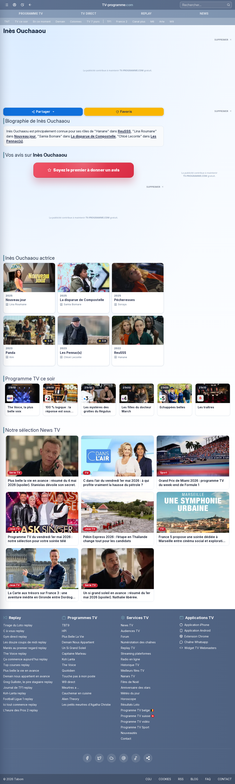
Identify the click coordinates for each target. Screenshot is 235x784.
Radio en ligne (130, 659)
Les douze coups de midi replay (24, 642)
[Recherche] (206, 5)
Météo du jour (130, 693)
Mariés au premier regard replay (25, 648)
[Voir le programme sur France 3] (98, 399)
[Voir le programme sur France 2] (60, 399)
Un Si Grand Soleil (74, 648)
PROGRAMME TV (31, 13)
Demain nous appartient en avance (26, 676)
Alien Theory (70, 699)
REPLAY (146, 13)
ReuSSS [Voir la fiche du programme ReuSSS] (120, 353)
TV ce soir (21, 21)
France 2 (121, 21)
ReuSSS (124, 131)
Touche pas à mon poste (78, 676)
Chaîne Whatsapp (194, 642)
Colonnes (76, 21)
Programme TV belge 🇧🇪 (137, 710)
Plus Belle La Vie (73, 636)
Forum (125, 636)
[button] (148, 758)
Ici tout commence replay (20, 704)
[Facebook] (87, 758)
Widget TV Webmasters (198, 648)
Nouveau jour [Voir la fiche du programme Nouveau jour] (16, 300)
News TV (127, 625)
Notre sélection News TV (32, 430)
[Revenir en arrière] (30, 5)
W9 (172, 21)
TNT (7, 21)
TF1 (109, 21)
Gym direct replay (15, 636)
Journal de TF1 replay (17, 687)
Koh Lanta (68, 659)
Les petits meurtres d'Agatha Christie (86, 704)
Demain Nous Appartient (78, 642)
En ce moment (42, 21)
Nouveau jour (25, 136)
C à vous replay (13, 631)
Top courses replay (16, 665)
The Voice (69, 665)
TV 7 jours (93, 21)
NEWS (204, 13)
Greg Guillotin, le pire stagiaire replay (28, 682)
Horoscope (128, 699)
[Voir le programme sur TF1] (22, 399)
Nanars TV (128, 676)
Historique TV (130, 665)
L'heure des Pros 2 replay (20, 710)
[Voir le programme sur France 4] (136, 399)
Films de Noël (130, 682)
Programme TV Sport (135, 727)
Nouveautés (129, 733)
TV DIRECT (88, 13)
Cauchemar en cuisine (76, 693)
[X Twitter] (99, 758)
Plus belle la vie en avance (21, 670)
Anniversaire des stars (135, 687)
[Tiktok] (135, 758)
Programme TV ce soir (30, 379)
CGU (149, 779)
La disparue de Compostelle (93, 136)
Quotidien (68, 670)
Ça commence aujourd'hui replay (25, 659)
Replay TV (128, 648)
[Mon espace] (14, 5)
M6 (152, 21)
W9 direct (68, 682)
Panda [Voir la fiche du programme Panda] (10, 353)
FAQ (208, 779)
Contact (126, 738)
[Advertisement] (117, 70)
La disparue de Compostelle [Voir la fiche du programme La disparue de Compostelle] (82, 300)
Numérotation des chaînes (138, 642)
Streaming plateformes (136, 653)
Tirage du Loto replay (17, 625)
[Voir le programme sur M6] (212, 399)
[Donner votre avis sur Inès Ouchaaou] (83, 170)
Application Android (195, 630)
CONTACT (225, 779)
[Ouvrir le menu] (6, 5)
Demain (60, 21)
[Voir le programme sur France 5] (174, 399)
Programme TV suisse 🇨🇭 (137, 716)
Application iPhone (194, 625)
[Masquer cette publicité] (223, 39)
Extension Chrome (194, 636)
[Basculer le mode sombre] (22, 5)
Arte (162, 21)
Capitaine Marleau (74, 653)
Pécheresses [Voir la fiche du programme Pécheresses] (124, 300)
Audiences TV (130, 631)
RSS (181, 779)
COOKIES (165, 779)
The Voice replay (15, 653)
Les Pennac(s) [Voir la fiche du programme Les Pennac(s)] (71, 353)
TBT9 (65, 625)
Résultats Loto (130, 704)
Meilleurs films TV (132, 670)
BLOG (194, 779)
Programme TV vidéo (135, 721)
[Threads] (123, 758)
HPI (64, 631)
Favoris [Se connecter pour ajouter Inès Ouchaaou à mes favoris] (124, 112)
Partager (41, 112)
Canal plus (138, 21)
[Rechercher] (228, 4)
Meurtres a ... (70, 687)
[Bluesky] (111, 758)
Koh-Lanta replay (14, 693)
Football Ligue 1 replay (18, 699)
